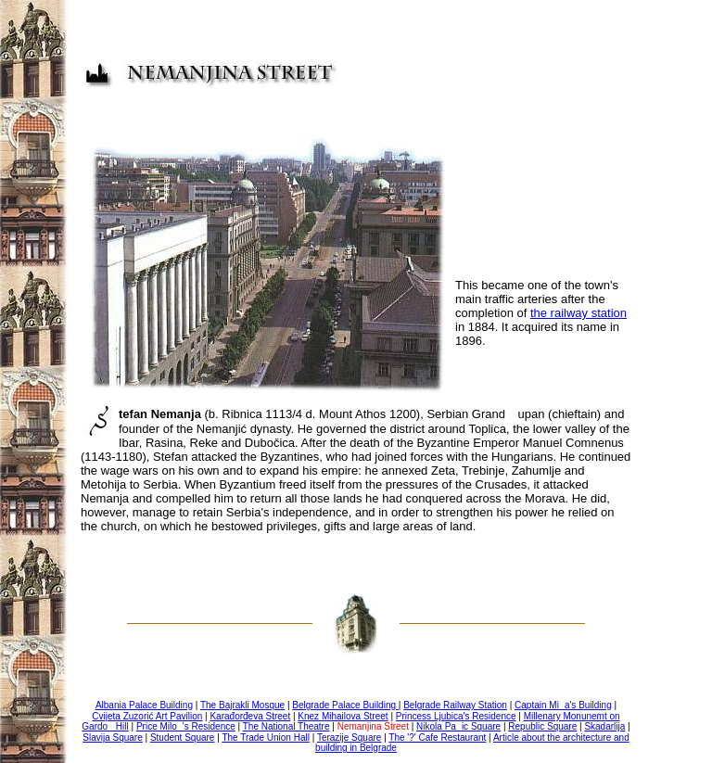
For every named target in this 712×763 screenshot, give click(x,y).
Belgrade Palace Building (345, 705)
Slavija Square (112, 737)
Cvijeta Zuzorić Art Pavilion (147, 716)
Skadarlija (604, 726)
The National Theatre (286, 726)
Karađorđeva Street (250, 716)
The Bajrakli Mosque (242, 705)
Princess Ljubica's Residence (456, 716)
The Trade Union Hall (266, 737)
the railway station (578, 313)
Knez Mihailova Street (343, 716)
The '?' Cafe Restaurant (437, 737)
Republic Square (542, 726)
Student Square (182, 737)
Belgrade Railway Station (455, 705)
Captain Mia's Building (563, 705)
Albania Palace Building (144, 705)
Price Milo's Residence (185, 726)
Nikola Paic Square (458, 726)
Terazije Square (349, 737)
